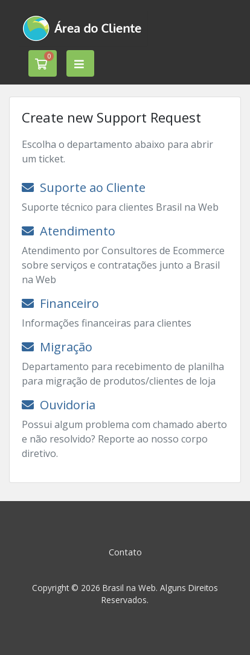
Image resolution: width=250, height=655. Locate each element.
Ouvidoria (58, 405)
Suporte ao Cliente (84, 187)
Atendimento (68, 231)
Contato (125, 552)
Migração (57, 347)
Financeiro (60, 303)
